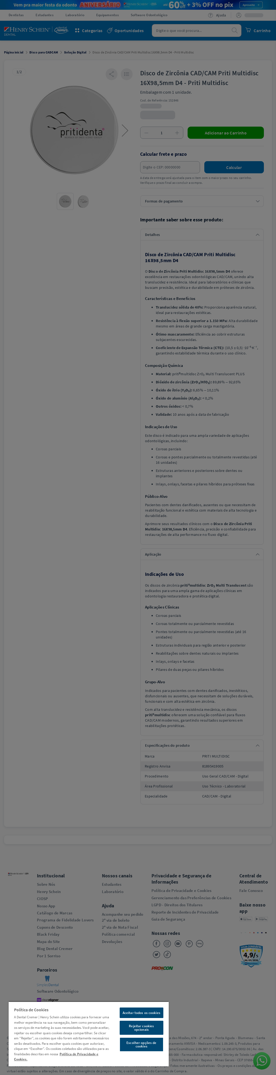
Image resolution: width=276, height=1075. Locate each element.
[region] (89, 1033)
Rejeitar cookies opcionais (141, 1028)
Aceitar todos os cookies (141, 1012)
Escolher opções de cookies (141, 1044)
